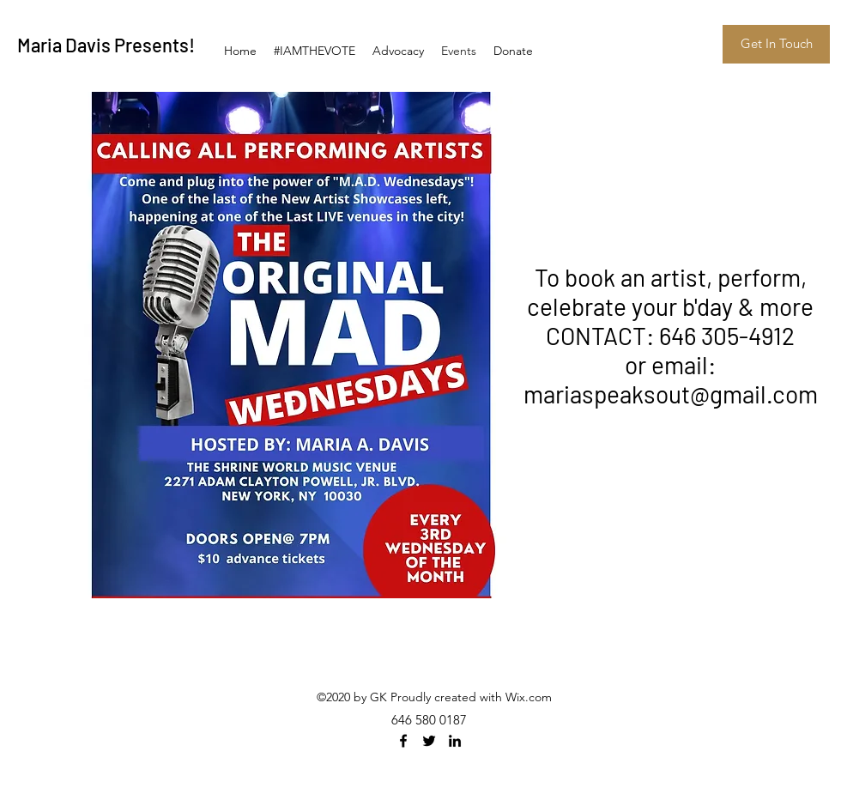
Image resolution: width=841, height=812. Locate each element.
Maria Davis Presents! (106, 44)
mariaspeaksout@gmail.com (670, 394)
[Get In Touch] (776, 44)
